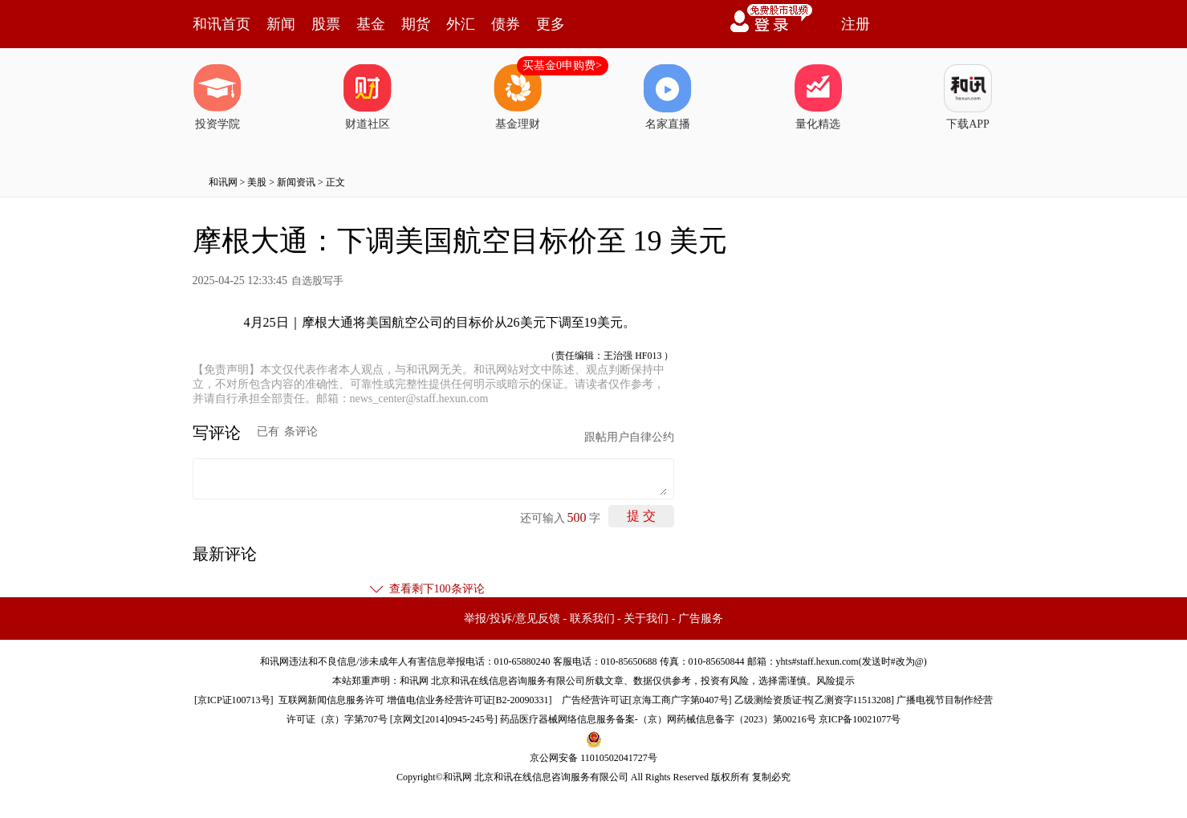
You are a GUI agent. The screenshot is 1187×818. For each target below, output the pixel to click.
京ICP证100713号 (233, 700)
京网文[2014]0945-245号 (443, 719)
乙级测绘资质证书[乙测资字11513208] (814, 700)
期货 (415, 24)
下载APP (968, 97)
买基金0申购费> (562, 65)
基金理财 (518, 97)
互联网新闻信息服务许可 (331, 700)
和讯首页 (221, 24)
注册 (855, 24)
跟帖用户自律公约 (629, 437)
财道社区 (367, 97)
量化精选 (818, 97)
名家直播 (668, 97)
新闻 (280, 24)
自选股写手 (317, 281)
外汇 (460, 24)
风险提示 (835, 680)
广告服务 (700, 618)
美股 (256, 182)
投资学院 (217, 97)
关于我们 (646, 618)
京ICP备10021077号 (860, 719)
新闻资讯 (296, 182)
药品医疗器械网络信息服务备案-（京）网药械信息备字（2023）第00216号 (658, 719)
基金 (370, 24)
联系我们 (592, 618)
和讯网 (223, 182)
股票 (325, 24)
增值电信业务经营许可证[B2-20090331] (469, 700)
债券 (505, 24)
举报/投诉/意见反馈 (512, 618)
